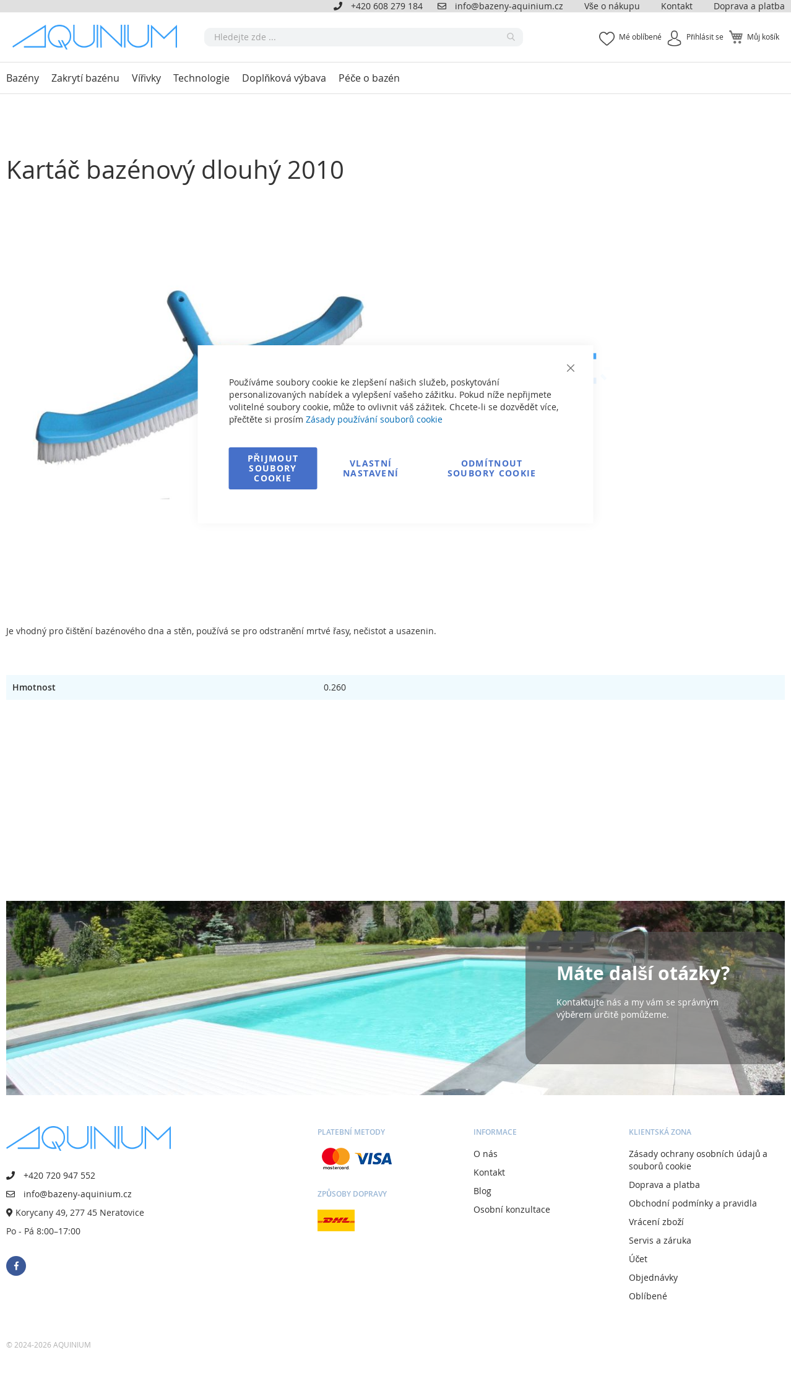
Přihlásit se (705, 36)
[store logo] (99, 37)
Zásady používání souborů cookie (374, 419)
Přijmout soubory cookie (273, 468)
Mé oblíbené (640, 36)
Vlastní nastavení (371, 468)
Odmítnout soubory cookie (492, 468)
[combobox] (364, 37)
